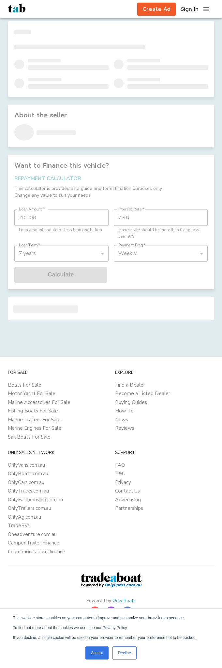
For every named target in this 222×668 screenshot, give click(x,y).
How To (124, 411)
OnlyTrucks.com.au (28, 491)
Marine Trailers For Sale (34, 419)
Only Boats (124, 600)
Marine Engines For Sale (34, 428)
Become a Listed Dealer (142, 393)
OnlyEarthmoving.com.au (35, 499)
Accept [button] (97, 653)
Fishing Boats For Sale (33, 411)
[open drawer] (206, 9)
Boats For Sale (24, 385)
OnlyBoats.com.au (28, 473)
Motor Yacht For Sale (31, 393)
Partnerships (129, 508)
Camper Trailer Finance (33, 543)
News (121, 419)
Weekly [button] (127, 253)
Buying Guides (131, 402)
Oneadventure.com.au (32, 534)
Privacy (123, 482)
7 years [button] (27, 253)
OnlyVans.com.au (26, 465)
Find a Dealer (130, 385)
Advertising (128, 499)
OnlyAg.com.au (24, 517)
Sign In (190, 9)
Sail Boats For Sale (29, 437)
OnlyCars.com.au (26, 482)
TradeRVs (19, 525)
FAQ (120, 465)
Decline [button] (124, 653)
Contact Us (127, 491)
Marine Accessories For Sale (39, 402)
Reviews (124, 428)
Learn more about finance (36, 551)
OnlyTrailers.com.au (29, 508)
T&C (120, 473)
